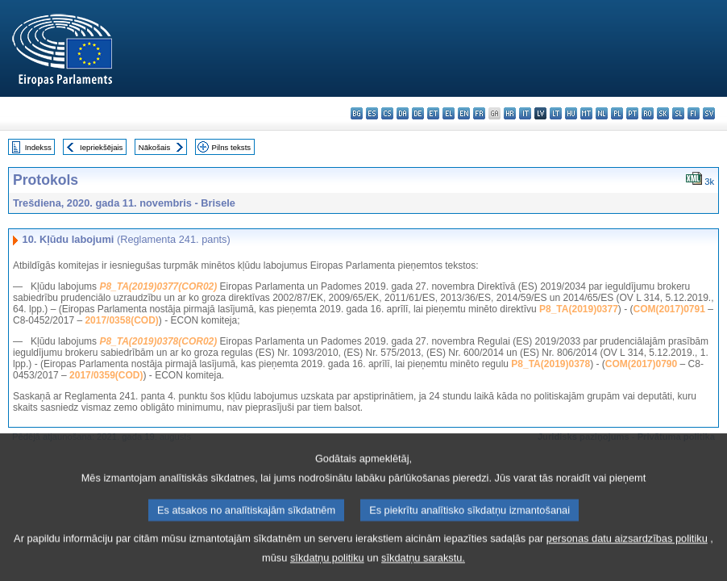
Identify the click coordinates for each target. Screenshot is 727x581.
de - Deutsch (418, 113)
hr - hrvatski (510, 113)
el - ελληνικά (448, 113)
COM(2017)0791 (669, 309)
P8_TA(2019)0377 (578, 309)
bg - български (357, 113)
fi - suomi (694, 113)
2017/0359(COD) (106, 375)
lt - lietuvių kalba (556, 113)
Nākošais (154, 147)
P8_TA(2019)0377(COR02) (158, 286)
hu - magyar (571, 113)
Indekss (38, 147)
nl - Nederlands (602, 113)
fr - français (479, 113)
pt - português (632, 113)
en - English (464, 113)
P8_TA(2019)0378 (550, 364)
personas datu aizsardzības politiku (627, 550)
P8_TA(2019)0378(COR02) (158, 341)
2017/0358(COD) (121, 320)
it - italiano (525, 113)
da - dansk (403, 113)
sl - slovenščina (678, 113)
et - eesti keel (433, 113)
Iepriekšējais (101, 147)
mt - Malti (586, 113)
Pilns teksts (231, 147)
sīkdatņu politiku (327, 569)
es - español (372, 113)
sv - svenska (709, 113)
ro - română (648, 113)
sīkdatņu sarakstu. (423, 569)
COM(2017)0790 (641, 364)
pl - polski (617, 113)
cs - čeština (387, 113)
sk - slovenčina (663, 113)
